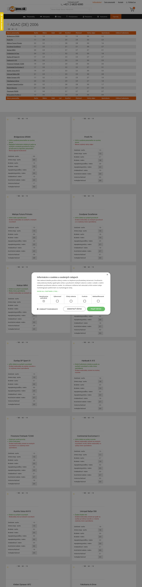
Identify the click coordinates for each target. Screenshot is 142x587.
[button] (71, 291)
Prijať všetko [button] (96, 309)
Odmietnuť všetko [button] (74, 309)
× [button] (107, 274)
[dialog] (71, 293)
